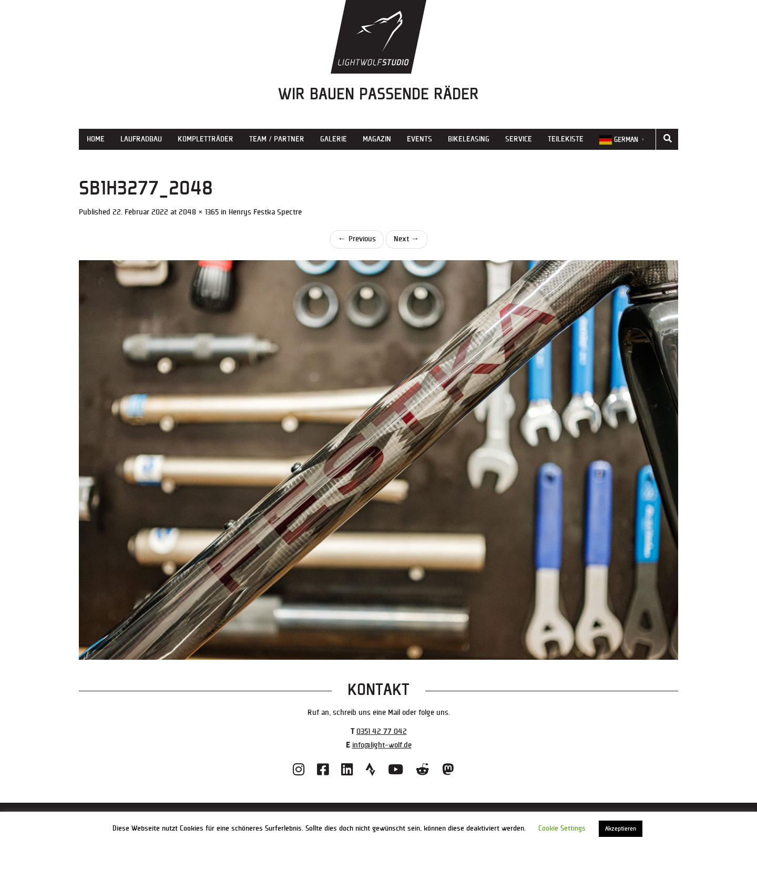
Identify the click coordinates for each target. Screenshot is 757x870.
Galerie (333, 139)
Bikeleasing (468, 139)
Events (419, 139)
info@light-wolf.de (382, 745)
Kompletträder (205, 139)
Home (96, 139)
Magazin (377, 139)
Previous (357, 239)
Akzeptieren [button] (620, 828)
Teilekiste (566, 139)
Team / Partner (276, 139)
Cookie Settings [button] (562, 828)
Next (407, 239)
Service (518, 139)
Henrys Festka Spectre (265, 212)
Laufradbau (141, 139)
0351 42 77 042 (381, 731)
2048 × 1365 (199, 212)
